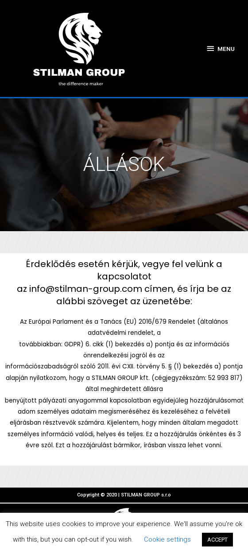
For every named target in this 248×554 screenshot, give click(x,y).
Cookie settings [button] (167, 539)
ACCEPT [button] (217, 539)
